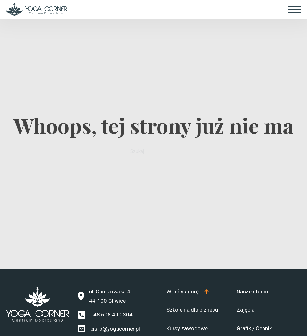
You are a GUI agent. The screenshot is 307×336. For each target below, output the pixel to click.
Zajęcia (245, 310)
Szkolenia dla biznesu (192, 310)
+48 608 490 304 (111, 314)
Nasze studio (252, 291)
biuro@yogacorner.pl (115, 328)
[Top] (187, 291)
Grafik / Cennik (254, 328)
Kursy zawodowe (187, 328)
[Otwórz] (294, 9)
